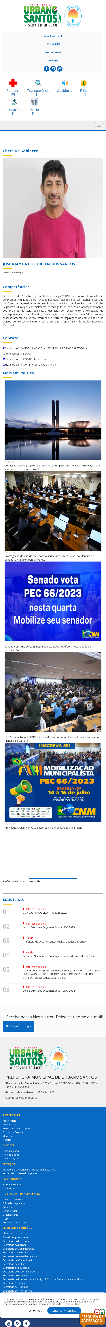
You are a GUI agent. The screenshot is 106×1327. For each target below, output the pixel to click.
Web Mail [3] (53, 44)
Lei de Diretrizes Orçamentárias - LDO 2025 (49, 927)
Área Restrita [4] (53, 36)
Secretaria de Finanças (15, 1275)
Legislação (8, 1218)
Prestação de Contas (14, 1222)
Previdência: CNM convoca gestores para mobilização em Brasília (43, 827)
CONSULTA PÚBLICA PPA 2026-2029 (45, 912)
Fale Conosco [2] (53, 52)
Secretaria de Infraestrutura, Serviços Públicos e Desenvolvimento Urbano (44, 1279)
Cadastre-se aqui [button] (18, 1026)
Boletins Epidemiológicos (16, 1128)
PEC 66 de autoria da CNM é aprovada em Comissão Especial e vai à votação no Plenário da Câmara (52, 738)
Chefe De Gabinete (13, 1233)
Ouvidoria (8, 1188)
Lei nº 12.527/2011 (12, 1199)
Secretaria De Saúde (14, 1283)
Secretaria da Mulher (14, 1244)
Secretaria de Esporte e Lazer (19, 1271)
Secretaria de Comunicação (18, 1260)
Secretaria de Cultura (14, 1264)
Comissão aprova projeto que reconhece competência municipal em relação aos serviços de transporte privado (52, 467)
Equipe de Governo (13, 1132)
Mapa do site (10, 1136)
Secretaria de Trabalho (15, 1286)
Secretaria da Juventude (16, 1241)
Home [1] (53, 60)
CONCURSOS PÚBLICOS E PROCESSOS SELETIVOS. (30, 1169)
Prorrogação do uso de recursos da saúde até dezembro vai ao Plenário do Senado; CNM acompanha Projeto (49, 557)
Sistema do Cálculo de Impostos (20, 1173)
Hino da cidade (11, 1154)
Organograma (10, 1214)
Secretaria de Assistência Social (20, 1256)
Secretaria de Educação (16, 1267)
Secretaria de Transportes (17, 1290)
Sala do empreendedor (16, 1237)
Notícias (7, 1139)
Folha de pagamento (14, 1203)
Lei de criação (10, 1158)
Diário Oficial (10, 1210)
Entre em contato (12, 1184)
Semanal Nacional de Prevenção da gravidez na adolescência (59, 956)
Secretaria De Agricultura (16, 1252)
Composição (9, 1124)
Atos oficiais (9, 1120)
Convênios (9, 1207)
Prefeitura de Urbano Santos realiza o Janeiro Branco (54, 941)
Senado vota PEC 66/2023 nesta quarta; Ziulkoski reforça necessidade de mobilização (48, 648)
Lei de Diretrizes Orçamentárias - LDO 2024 (49, 990)
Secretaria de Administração (18, 1248)
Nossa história (11, 1150)
